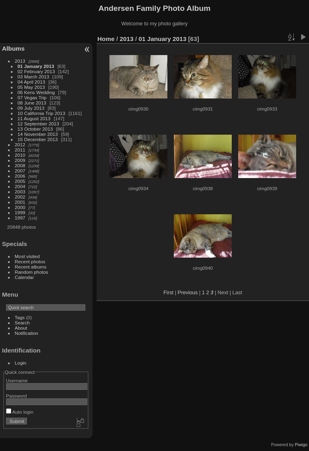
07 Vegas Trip (32, 97)
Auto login (19, 411)
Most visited (27, 256)
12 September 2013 (38, 123)
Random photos (31, 272)
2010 (20, 155)
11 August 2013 (34, 118)
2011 (20, 149)
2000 (20, 207)
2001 (20, 202)
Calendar (24, 277)
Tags (20, 317)
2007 (20, 170)
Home (106, 38)
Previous (188, 292)
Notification (26, 333)
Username (17, 380)
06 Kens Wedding (36, 92)
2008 (20, 165)
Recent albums (30, 266)
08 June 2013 (32, 102)
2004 (20, 186)
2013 (20, 61)
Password (16, 395)
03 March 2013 (33, 76)
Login (21, 362)
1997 (20, 217)
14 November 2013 (38, 134)
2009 (20, 160)
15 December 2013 (38, 139)
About (21, 327)
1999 (20, 212)
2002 (20, 196)
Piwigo (301, 444)
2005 (20, 181)
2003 (20, 191)
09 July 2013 (31, 108)
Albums (13, 48)
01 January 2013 (36, 66)
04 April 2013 (31, 81)
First (168, 292)
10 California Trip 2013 (41, 113)
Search (22, 322)
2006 (20, 175)
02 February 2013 (36, 71)
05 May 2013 (31, 87)
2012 (20, 144)
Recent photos (30, 261)
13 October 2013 (35, 128)
